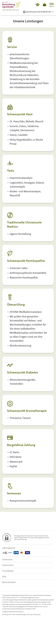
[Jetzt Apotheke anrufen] (37, 4)
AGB (4, 576)
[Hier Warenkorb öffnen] (45, 4)
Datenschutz (7, 565)
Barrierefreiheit (9, 582)
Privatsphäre (8, 570)
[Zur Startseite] (12, 5)
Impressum (7, 559)
